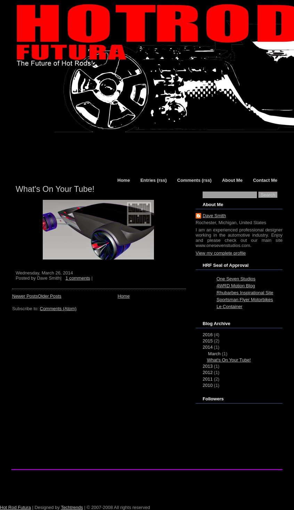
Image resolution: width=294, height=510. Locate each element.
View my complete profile (221, 253)
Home (123, 296)
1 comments (77, 278)
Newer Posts (25, 296)
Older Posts (50, 296)
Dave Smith (214, 215)
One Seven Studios (236, 278)
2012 (208, 372)
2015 (208, 340)
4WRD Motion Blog (236, 285)
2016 (208, 334)
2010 (208, 385)
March (214, 353)
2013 (208, 366)
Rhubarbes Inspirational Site (245, 292)
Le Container (229, 306)
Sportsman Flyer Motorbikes (245, 299)
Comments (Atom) (58, 308)
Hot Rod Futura (15, 507)
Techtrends (72, 507)
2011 (208, 379)
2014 (208, 347)
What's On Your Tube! (55, 189)
